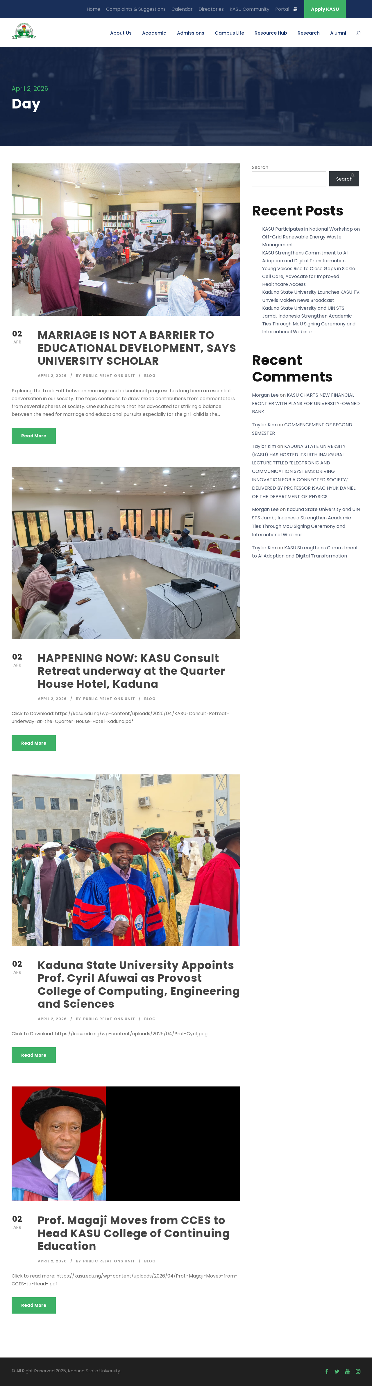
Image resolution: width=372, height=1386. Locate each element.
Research (309, 33)
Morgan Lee (265, 395)
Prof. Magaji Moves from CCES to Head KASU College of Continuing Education (134, 1233)
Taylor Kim (264, 424)
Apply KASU (325, 9)
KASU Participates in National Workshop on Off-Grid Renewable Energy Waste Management (311, 237)
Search (260, 167)
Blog (150, 375)
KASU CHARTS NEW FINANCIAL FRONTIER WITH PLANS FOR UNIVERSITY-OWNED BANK (306, 403)
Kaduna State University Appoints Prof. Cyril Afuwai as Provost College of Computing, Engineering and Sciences (139, 984)
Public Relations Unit (109, 375)
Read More (33, 436)
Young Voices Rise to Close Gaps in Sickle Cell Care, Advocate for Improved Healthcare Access (308, 276)
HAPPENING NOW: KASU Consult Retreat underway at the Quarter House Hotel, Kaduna (131, 671)
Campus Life (229, 33)
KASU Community (249, 9)
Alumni (338, 33)
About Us (121, 33)
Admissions (190, 33)
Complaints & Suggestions (136, 9)
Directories (211, 9)
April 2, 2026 (52, 375)
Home (93, 9)
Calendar (182, 9)
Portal (282, 9)
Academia (154, 33)
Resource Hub (271, 33)
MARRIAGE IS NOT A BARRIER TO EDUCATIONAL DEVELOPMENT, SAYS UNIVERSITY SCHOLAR (137, 347)
